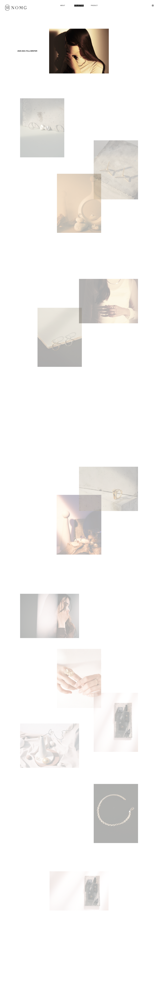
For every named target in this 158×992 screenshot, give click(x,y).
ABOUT (62, 5)
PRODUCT (94, 5)
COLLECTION (79, 5)
